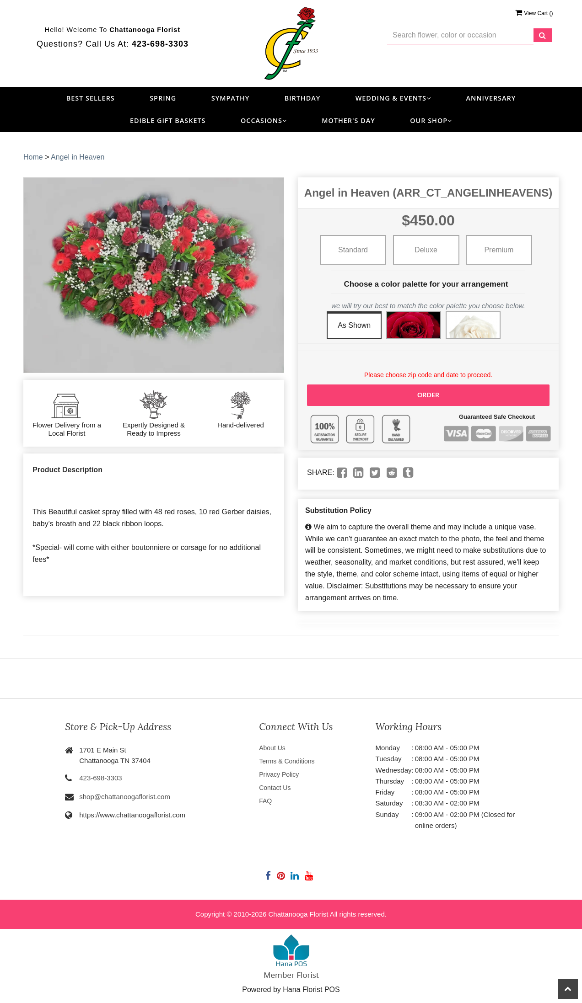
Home (33, 157)
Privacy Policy (279, 774)
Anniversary (491, 98)
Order (428, 395)
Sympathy (230, 98)
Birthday (303, 98)
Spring (163, 98)
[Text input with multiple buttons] (460, 35)
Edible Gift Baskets (168, 120)
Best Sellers (90, 98)
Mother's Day (348, 120)
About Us (272, 748)
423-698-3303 (100, 778)
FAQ (265, 801)
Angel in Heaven (77, 157)
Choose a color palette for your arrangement (426, 284)
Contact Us (275, 787)
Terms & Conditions (286, 761)
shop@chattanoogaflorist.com (124, 796)
